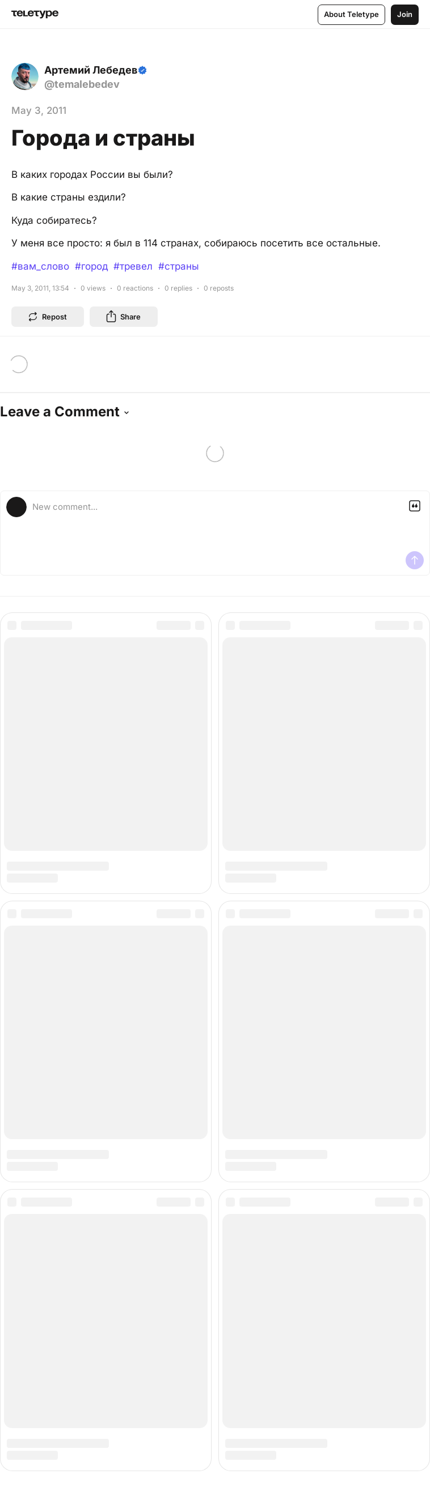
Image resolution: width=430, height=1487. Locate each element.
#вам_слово (40, 266)
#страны (178, 266)
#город (91, 266)
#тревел (133, 266)
